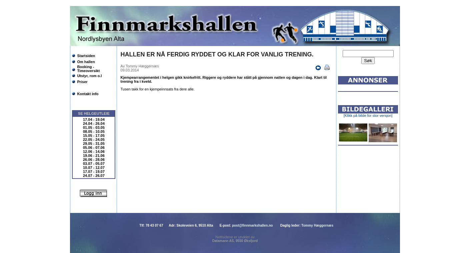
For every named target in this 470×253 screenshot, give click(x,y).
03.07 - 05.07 (94, 164)
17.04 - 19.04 (94, 119)
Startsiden (86, 56)
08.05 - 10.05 (94, 132)
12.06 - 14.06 (94, 152)
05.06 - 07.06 (94, 148)
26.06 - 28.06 (94, 160)
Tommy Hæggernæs (317, 225)
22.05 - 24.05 (94, 140)
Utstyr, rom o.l (89, 76)
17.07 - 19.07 (94, 172)
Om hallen (86, 62)
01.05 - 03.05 (94, 127)
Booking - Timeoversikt (88, 69)
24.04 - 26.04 (94, 123)
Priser (82, 82)
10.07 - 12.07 (94, 168)
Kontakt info (87, 94)
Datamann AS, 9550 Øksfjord (235, 241)
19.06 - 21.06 (94, 156)
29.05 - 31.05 (94, 144)
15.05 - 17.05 (94, 136)
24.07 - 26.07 (94, 176)
